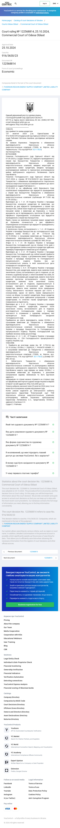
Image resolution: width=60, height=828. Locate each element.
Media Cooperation (12, 631)
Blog (6, 646)
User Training (9, 642)
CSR (5, 649)
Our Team (8, 627)
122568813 (34, 552)
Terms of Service (35, 783)
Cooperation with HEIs (13, 635)
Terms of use (34, 787)
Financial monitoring (12, 666)
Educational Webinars (13, 638)
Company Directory (11, 697)
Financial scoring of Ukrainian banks (19, 688)
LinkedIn (7, 787)
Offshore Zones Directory (14, 708)
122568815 (48, 558)
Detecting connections (13, 681)
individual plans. (42, 13)
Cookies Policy (35, 794)
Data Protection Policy (38, 791)
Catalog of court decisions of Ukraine (28, 20)
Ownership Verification (13, 670)
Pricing (7, 620)
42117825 (37, 150)
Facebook (8, 783)
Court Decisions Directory (14, 705)
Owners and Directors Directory (16, 712)
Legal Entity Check (11, 659)
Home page (6, 20)
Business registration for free (30, 605)
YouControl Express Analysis (15, 684)
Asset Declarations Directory (15, 715)
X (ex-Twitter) (9, 798)
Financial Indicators (12, 673)
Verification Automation (14, 677)
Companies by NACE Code (14, 701)
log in (45, 3)
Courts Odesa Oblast (10, 24)
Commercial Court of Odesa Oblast (34, 24)
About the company (12, 624)
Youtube (7, 791)
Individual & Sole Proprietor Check (18, 662)
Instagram (8, 794)
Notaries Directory (11, 719)
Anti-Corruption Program (39, 798)
